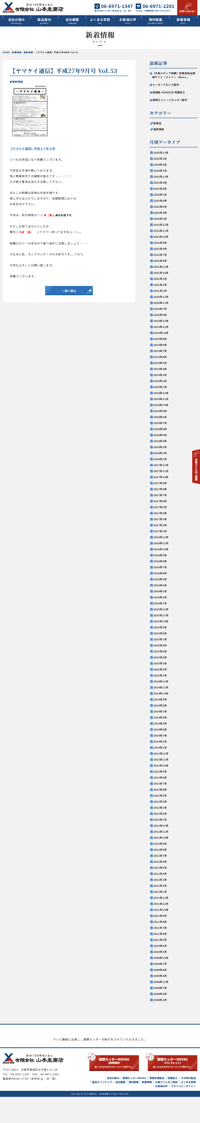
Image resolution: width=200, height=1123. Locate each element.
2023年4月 (160, 212)
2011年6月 (160, 933)
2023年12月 (160, 176)
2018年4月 (160, 441)
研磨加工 (173, 1104)
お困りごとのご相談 (166, 1108)
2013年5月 (160, 795)
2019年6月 (160, 357)
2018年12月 (160, 393)
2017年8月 (160, 489)
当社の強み (16, 20)
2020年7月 (160, 309)
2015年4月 (160, 657)
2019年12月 (160, 321)
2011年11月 (160, 903)
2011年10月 (160, 909)
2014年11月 (160, 687)
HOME (6, 52)
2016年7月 (160, 567)
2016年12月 (160, 537)
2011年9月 (160, 915)
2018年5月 (160, 435)
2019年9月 (160, 339)
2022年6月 (160, 260)
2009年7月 (160, 964)
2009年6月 (160, 970)
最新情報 (28, 52)
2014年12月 (160, 681)
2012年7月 (160, 855)
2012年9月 (160, 843)
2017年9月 (160, 483)
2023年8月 (160, 188)
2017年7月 (160, 495)
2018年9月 (160, 411)
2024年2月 (160, 170)
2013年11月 (160, 759)
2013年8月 (160, 777)
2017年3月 (160, 519)
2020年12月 (160, 297)
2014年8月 (160, 705)
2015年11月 (160, 615)
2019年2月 (160, 381)
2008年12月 (160, 982)
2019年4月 (160, 369)
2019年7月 (160, 351)
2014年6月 (160, 717)
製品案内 (44, 20)
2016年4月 (160, 585)
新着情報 (183, 20)
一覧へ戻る (69, 291)
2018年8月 (160, 417)
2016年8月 (160, 561)
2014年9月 (160, 699)
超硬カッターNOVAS (134, 1104)
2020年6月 (160, 315)
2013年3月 (160, 807)
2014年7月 (160, 711)
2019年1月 (160, 387)
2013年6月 (160, 789)
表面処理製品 (156, 1104)
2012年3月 (160, 879)
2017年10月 (160, 477)
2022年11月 (160, 230)
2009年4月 (160, 976)
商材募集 (156, 20)
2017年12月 (160, 465)
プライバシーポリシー (183, 1112)
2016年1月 (160, 603)
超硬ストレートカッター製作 (170, 100)
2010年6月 (160, 945)
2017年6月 (160, 501)
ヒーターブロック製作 (166, 84)
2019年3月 (160, 375)
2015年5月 (160, 651)
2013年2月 (160, 813)
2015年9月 (160, 627)
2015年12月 (160, 609)
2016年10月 (160, 549)
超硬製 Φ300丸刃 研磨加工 (169, 92)
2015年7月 (160, 639)
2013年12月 (160, 753)
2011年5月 (160, 939)
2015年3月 (160, 663)
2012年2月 (160, 885)
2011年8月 (160, 921)
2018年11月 (160, 399)
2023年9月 (160, 182)
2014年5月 (160, 723)
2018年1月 (160, 459)
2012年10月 (160, 837)
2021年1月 (160, 291)
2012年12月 (160, 825)
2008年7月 (160, 988)
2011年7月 (160, 927)
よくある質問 (100, 20)
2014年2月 (160, 741)
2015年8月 (160, 633)
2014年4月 (160, 729)
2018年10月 (160, 405)
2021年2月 (160, 284)
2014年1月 (160, 747)
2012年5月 (160, 867)
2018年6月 (160, 429)
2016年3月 (160, 591)
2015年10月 (160, 621)
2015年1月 (160, 675)
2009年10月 (160, 958)
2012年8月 (160, 849)
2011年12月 (160, 897)
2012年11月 (160, 831)
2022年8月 (160, 248)
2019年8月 (160, 345)
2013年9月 (160, 771)
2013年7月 (160, 783)
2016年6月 (160, 573)
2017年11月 (160, 471)
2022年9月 (160, 242)
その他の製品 (188, 1104)
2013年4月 (160, 801)
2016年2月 (160, 597)
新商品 (157, 123)
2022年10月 (160, 236)
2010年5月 (160, 952)
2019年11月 (160, 327)
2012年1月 (160, 891)
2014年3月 (160, 735)
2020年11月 (160, 303)
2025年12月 (160, 152)
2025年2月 (160, 158)
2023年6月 (160, 200)
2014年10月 (160, 693)
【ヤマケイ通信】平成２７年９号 (32, 148)
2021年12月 (160, 266)
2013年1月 (160, 819)
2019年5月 (160, 363)
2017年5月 (160, 507)
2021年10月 (160, 272)
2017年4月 (160, 513)
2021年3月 (160, 278)
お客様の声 (128, 20)
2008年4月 (160, 994)
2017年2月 (160, 525)
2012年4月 (160, 873)
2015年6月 (160, 645)
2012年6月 (160, 861)
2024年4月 (160, 164)
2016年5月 (160, 579)
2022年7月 (160, 254)
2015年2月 (160, 669)
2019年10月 (160, 333)
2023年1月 (160, 218)
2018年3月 (160, 447)
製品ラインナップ (102, 1108)
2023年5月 (160, 206)
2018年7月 (160, 423)
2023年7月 (160, 194)
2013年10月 (160, 765)
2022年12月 (160, 224)
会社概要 (72, 20)
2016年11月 (160, 543)
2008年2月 (160, 1000)
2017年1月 (160, 531)
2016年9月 (160, 555)
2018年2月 (160, 453)
